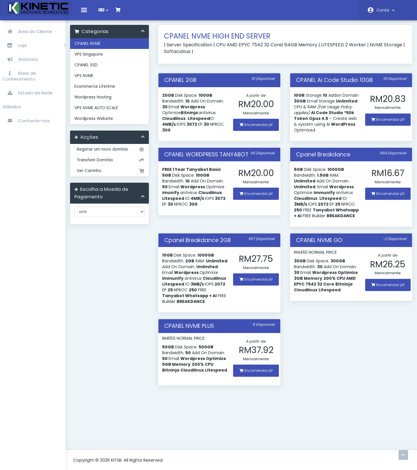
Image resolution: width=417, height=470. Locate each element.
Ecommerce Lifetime (106, 91)
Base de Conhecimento (19, 75)
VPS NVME (95, 80)
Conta (385, 10)
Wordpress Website (105, 123)
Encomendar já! (258, 129)
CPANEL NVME (99, 48)
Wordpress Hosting (104, 101)
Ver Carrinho (119, 175)
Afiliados (12, 105)
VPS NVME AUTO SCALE (107, 112)
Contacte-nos (26, 119)
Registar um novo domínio (119, 153)
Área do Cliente (27, 30)
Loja (34, 44)
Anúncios (20, 58)
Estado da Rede (28, 91)
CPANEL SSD (97, 69)
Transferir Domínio (119, 164)
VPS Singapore (100, 58)
